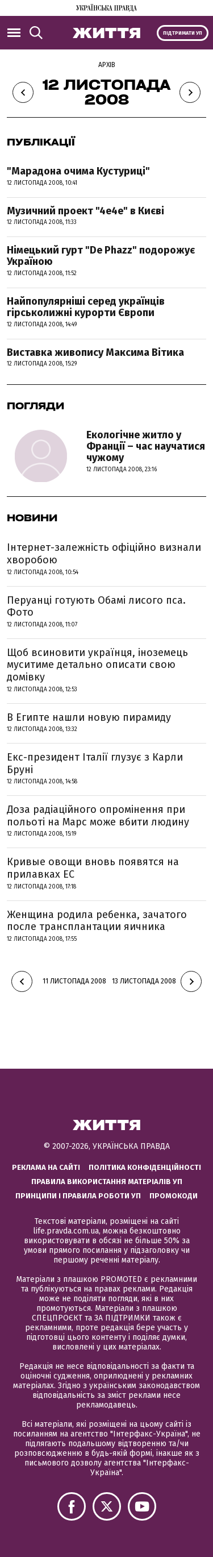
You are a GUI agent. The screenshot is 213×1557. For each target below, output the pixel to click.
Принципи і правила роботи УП (78, 1195)
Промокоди (173, 1195)
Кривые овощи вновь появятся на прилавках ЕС (93, 868)
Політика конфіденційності (145, 1167)
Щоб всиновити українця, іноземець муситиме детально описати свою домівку (97, 664)
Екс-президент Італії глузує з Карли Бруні (95, 763)
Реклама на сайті (46, 1167)
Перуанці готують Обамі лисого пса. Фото (96, 606)
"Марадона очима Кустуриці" (78, 171)
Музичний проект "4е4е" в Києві (85, 211)
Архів (106, 65)
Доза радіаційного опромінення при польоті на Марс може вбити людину (98, 815)
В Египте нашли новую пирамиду (89, 717)
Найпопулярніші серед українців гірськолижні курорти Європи (86, 307)
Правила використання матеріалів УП (106, 1181)
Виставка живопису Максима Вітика (95, 352)
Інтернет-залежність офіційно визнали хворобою (104, 553)
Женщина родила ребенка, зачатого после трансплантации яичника (97, 920)
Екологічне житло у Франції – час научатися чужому (145, 446)
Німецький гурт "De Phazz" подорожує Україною (101, 256)
